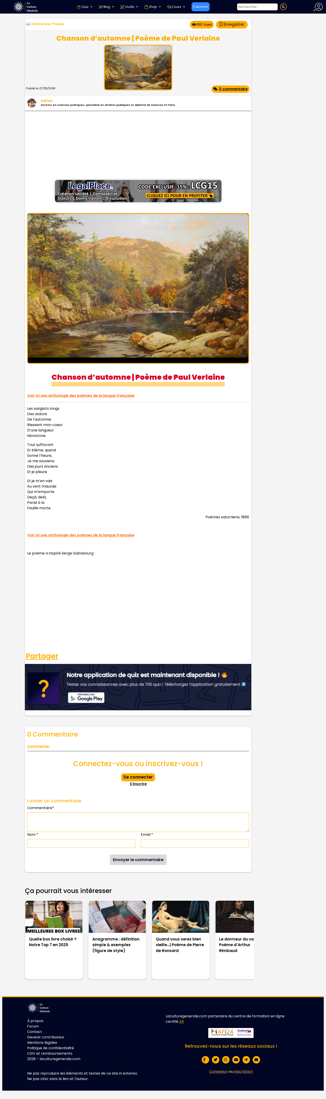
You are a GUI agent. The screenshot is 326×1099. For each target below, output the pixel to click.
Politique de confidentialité (50, 1048)
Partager (42, 656)
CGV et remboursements (49, 1053)
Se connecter (138, 777)
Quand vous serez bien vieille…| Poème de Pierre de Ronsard (180, 944)
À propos (35, 1020)
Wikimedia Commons (183, 360)
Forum (33, 1026)
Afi (181, 1021)
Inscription (243, 1071)
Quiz (85, 6)
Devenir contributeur (46, 1037)
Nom (32, 834)
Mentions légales (42, 1042)
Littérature (41, 24)
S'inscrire (138, 783)
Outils (129, 6)
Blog (106, 6)
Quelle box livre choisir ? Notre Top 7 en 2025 (53, 942)
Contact (34, 1031)
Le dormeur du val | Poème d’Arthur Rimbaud (238, 944)
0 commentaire (230, 89)
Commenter (38, 746)
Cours (176, 6)
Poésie (58, 24)
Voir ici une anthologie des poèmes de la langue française (80, 395)
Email (147, 834)
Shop (152, 6)
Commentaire (40, 807)
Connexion (218, 1071)
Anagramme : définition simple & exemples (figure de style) (115, 944)
